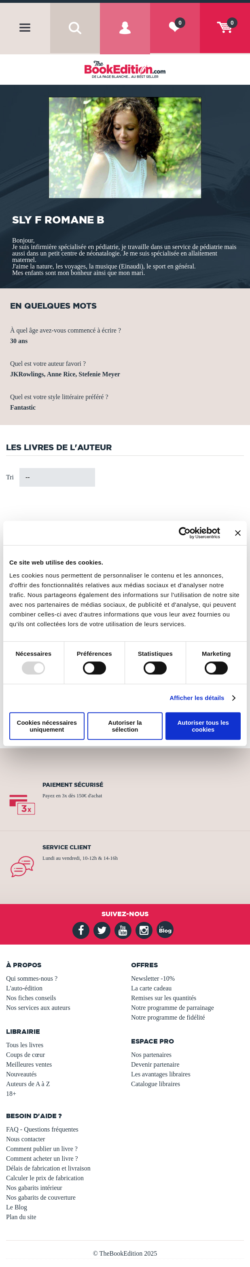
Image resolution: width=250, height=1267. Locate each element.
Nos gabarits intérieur (34, 1187)
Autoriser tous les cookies (203, 726)
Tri (10, 477)
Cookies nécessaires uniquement (47, 726)
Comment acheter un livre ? (42, 1158)
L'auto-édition (24, 988)
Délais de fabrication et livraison (48, 1168)
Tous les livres (24, 1045)
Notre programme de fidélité (168, 1017)
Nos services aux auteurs (38, 1007)
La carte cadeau (151, 988)
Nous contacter (25, 1139)
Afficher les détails (196, 697)
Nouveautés (21, 1074)
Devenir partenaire (155, 1064)
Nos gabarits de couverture (41, 1197)
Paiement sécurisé (72, 785)
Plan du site (21, 1216)
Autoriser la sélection (125, 726)
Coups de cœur (25, 1054)
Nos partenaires (151, 1054)
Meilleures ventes (29, 1064)
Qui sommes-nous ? (31, 978)
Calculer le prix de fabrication (45, 1178)
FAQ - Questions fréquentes (42, 1129)
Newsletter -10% (153, 978)
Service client (66, 847)
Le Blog (16, 1207)
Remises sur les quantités (163, 997)
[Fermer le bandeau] (238, 533)
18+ (11, 1093)
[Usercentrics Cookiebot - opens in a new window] (184, 533)
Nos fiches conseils (31, 997)
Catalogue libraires (155, 1083)
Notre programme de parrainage (172, 1007)
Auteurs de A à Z (28, 1083)
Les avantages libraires (161, 1074)
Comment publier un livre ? (42, 1148)
